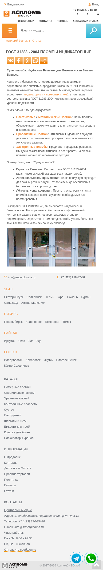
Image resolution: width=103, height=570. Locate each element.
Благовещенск (66, 360)
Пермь (49, 297)
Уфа (60, 297)
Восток (10, 352)
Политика (11, 479)
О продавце (12, 457)
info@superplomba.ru (21, 277)
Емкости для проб (17, 426)
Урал (8, 289)
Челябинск (34, 297)
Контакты (45, 21)
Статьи (37, 40)
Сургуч (9, 409)
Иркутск (9, 341)
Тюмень (72, 297)
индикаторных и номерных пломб (46, 94)
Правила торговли (17, 474)
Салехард (11, 302)
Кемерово (52, 322)
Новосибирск (13, 322)
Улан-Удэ (34, 341)
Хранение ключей (16, 398)
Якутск (48, 360)
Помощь (62, 21)
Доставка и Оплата (17, 468)
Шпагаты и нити (15, 421)
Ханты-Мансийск (33, 302)
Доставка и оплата (86, 21)
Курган (85, 297)
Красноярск (34, 322)
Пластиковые (25, 117)
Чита (21, 341)
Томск (67, 322)
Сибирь (11, 314)
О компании (26, 21)
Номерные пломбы (17, 387)
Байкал (10, 333)
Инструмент (12, 415)
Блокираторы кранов (18, 438)
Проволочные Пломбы (32, 134)
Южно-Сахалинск (16, 365)
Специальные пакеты (19, 392)
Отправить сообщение (20, 549)
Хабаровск (33, 360)
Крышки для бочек (17, 432)
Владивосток (13, 360)
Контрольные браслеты (20, 404)
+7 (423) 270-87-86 (85, 10)
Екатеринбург (13, 297)
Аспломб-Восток (17, 40)
